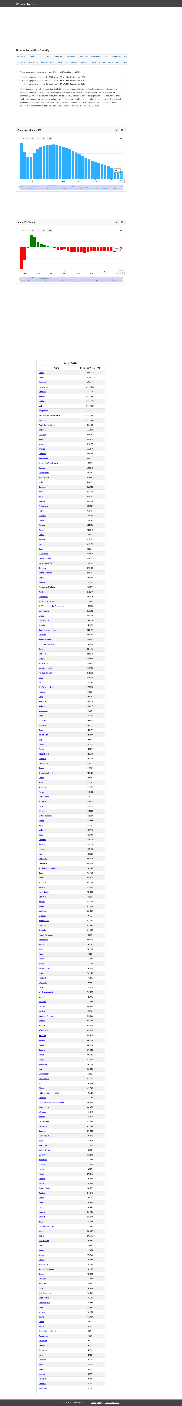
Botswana (43, 1350)
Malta (41, 406)
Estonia (42, 1164)
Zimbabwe (43, 1126)
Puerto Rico (43, 511)
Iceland (42, 1369)
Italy (40, 682)
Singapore (43, 382)
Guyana (41, 1364)
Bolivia (41, 1317)
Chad (41, 1307)
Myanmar (42, 925)
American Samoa (45, 639)
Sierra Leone (44, 797)
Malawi (41, 658)
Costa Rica (43, 859)
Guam (41, 549)
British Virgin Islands (47, 601)
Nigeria (41, 616)
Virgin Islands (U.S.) (46, 563)
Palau (41, 1140)
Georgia (42, 1025)
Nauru (41, 444)
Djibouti (42, 1088)
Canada (42, 1345)
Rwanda (42, 449)
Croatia (42, 1006)
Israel (41, 492)
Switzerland (44, 654)
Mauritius (42, 435)
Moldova (42, 911)
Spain (41, 873)
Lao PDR (42, 1155)
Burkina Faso (44, 921)
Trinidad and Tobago (47, 587)
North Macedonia (46, 992)
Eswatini (42, 1002)
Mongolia (42, 1384)
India (41, 482)
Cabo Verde (43, 763)
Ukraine (42, 1021)
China (41, 716)
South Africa (44, 1079)
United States (44, 1150)
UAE (40, 740)
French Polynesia (46, 935)
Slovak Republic (45, 816)
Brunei (41, 906)
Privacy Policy (96, 1403)
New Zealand (44, 1241)
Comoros (42, 487)
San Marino (43, 458)
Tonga (41, 749)
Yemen (41, 987)
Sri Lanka (42, 516)
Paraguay (42, 1279)
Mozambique (44, 1121)
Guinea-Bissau (44, 968)
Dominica (42, 897)
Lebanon (42, 454)
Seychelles (43, 597)
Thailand (42, 759)
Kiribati (42, 706)
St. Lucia (42, 568)
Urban (52, 62)
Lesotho (42, 973)
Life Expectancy (71, 62)
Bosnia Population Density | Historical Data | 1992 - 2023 (75, 106)
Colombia (42, 1098)
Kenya (41, 878)
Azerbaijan (43, 787)
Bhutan (41, 1236)
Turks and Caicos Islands (49, 1093)
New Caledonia (45, 1293)
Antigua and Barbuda (47, 673)
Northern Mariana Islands (49, 868)
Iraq (40, 854)
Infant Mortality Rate (111, 62)
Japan (41, 530)
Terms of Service (112, 1403)
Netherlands (44, 473)
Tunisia (41, 954)
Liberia (41, 1059)
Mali (40, 1245)
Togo (41, 697)
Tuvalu (41, 535)
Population (21, 57)
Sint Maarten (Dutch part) (49, 415)
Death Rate (96, 62)
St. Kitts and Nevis (46, 687)
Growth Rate (33, 62)
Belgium (42, 501)
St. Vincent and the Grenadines (51, 606)
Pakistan (42, 539)
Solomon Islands (45, 1188)
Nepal (41, 678)
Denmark (42, 720)
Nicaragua (43, 1064)
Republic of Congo (46, 1269)
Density (44, 62)
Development (71, 57)
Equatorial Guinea (46, 1016)
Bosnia (42, 1035)
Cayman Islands (45, 558)
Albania (42, 902)
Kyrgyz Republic (45, 1145)
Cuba (41, 835)
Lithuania (42, 1112)
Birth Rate (84, 62)
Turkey (41, 821)
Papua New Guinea (46, 1226)
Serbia (41, 949)
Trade (41, 57)
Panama (42, 1040)
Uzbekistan (43, 940)
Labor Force (83, 57)
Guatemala (43, 701)
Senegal (42, 887)
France (41, 778)
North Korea (44, 663)
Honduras (42, 882)
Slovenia (42, 840)
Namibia (42, 1374)
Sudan (41, 1198)
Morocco (42, 916)
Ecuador (42, 997)
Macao (41, 373)
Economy (32, 57)
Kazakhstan (43, 1336)
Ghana (41, 730)
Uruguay (42, 1255)
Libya (41, 1355)
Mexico (42, 1011)
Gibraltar (42, 392)
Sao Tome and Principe (48, 630)
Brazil (41, 1222)
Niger (41, 1231)
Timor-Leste (44, 892)
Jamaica (42, 592)
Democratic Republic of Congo (51, 1102)
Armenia (42, 844)
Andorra (42, 692)
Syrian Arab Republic (47, 773)
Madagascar (44, 1074)
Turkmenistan (44, 1303)
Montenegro (44, 1107)
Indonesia (43, 725)
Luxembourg (44, 611)
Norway (42, 1312)
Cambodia (43, 863)
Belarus (42, 1117)
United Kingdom (45, 573)
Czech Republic (45, 754)
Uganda (42, 625)
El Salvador (43, 554)
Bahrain (42, 396)
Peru (40, 1207)
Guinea (41, 1055)
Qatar (41, 649)
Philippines (43, 506)
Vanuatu (42, 1212)
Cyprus (41, 744)
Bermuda (42, 420)
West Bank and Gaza (47, 425)
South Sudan (44, 1264)
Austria (41, 825)
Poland (41, 792)
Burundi (42, 468)
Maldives (42, 401)
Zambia (42, 1193)
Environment (96, 57)
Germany (42, 635)
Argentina (43, 1283)
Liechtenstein (44, 620)
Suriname (42, 1360)
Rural (60, 62)
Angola (41, 1174)
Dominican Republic (47, 644)
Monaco (42, 377)
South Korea (44, 477)
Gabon (41, 1322)
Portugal (42, 801)
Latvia (41, 1169)
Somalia (42, 1179)
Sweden (42, 1217)
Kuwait (41, 577)
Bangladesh (43, 411)
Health (49, 57)
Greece (41, 944)
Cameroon (43, 1045)
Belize (41, 1274)
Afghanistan (44, 1030)
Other (126, 57)
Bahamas (42, 1131)
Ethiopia (42, 811)
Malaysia (42, 830)
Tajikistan (43, 983)
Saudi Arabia (44, 1298)
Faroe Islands (44, 1136)
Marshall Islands (45, 668)
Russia (41, 1326)
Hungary (42, 849)
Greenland (43, 1388)
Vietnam (42, 544)
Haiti (41, 496)
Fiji (40, 1083)
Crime (106, 57)
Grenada (42, 525)
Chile (41, 1202)
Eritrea (41, 1183)
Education (59, 57)
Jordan (41, 768)
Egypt (41, 806)
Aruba (41, 439)
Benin (41, 782)
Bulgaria (42, 1050)
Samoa (41, 959)
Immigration (116, 57)
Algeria (41, 1250)
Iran (40, 1069)
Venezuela (43, 1160)
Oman (41, 1288)
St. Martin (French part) (48, 463)
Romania (42, 930)
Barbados (42, 430)
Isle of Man (43, 735)
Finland (41, 1260)
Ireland (41, 963)
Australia (42, 1379)
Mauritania (43, 1341)
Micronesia (43, 711)
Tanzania (42, 978)
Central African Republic (48, 1331)
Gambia (42, 582)
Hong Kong (43, 387)
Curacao (42, 520)
